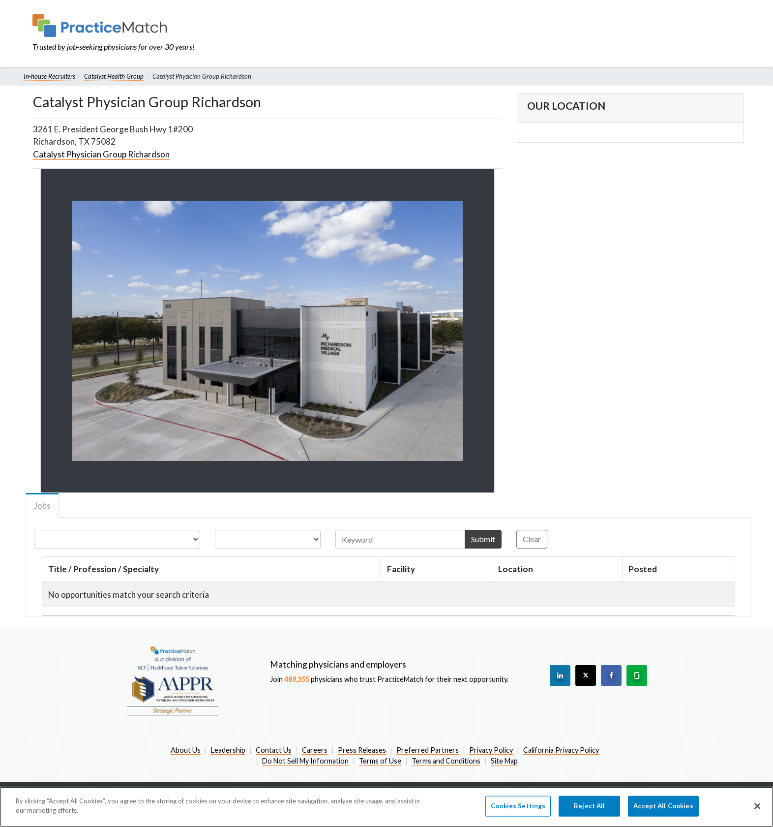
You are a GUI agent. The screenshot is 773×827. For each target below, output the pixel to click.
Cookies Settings (518, 806)
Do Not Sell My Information (305, 761)
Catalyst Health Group (114, 76)
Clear (532, 539)
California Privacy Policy (561, 750)
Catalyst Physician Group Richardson (101, 154)
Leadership (228, 750)
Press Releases (362, 750)
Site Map (504, 761)
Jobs (42, 505)
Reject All (589, 806)
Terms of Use (380, 761)
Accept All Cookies (663, 806)
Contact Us (274, 750)
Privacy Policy (491, 750)
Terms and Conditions (446, 761)
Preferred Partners (427, 750)
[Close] (757, 806)
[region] (386, 807)
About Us (186, 750)
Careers (314, 750)
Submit (483, 539)
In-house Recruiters (49, 76)
